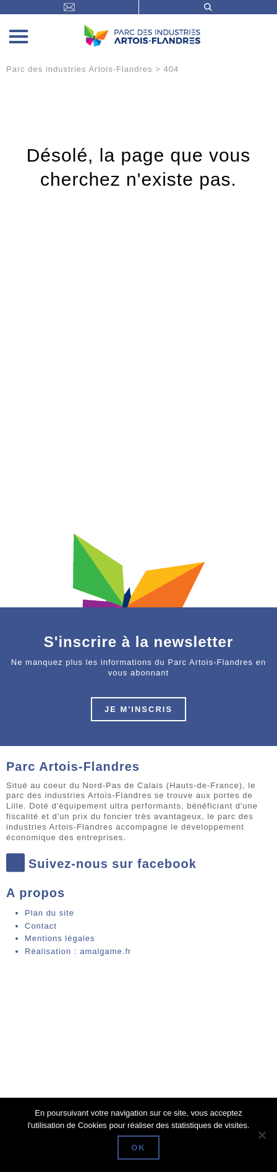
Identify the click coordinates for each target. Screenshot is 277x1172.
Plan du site (49, 913)
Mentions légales (60, 938)
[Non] (261, 1135)
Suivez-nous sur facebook (101, 864)
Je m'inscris (138, 709)
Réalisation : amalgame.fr (78, 951)
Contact (41, 926)
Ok (138, 1147)
